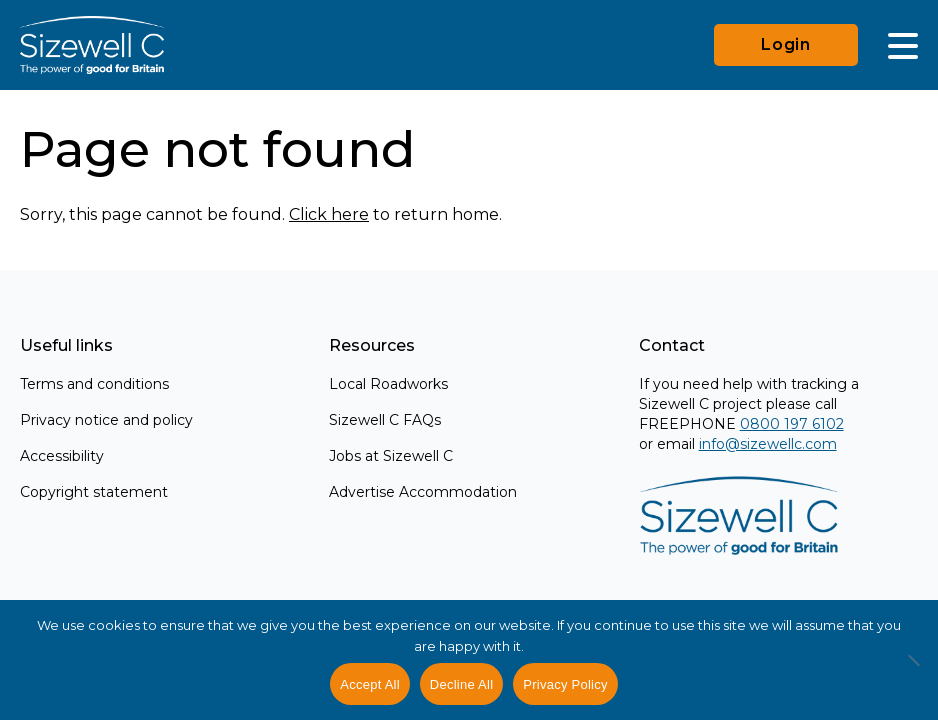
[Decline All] (913, 671)
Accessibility (62, 456)
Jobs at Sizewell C (391, 456)
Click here (329, 214)
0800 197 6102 (792, 424)
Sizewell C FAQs (385, 420)
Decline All (461, 684)
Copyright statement (94, 492)
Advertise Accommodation (423, 492)
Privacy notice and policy (106, 420)
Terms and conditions (94, 384)
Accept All (370, 684)
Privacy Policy (565, 684)
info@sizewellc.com (768, 444)
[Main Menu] (903, 45)
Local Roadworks (388, 384)
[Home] (92, 45)
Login (786, 44)
